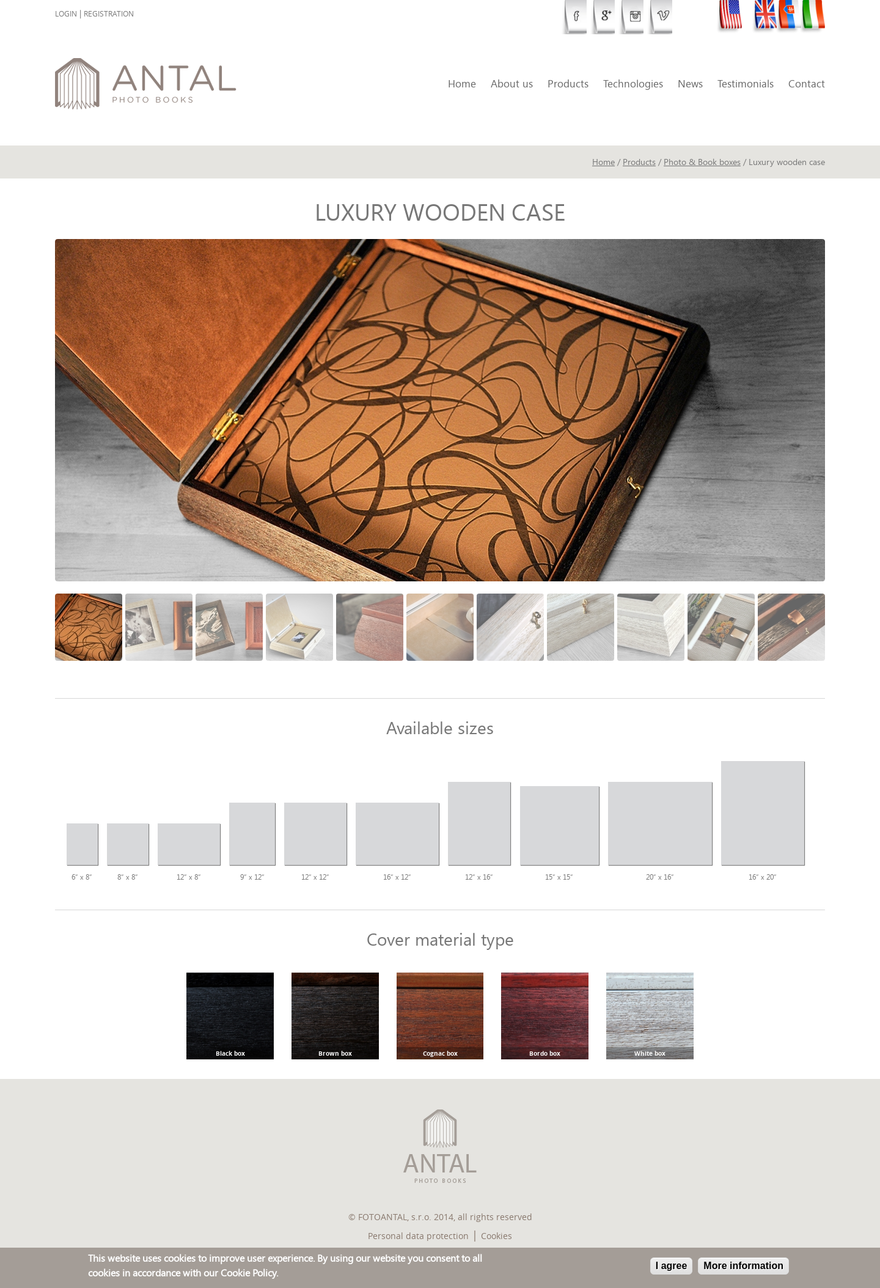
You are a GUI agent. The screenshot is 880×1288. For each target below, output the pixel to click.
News (690, 83)
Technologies (633, 83)
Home (462, 83)
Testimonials (745, 83)
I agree (672, 1265)
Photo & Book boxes (702, 161)
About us (512, 83)
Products (568, 83)
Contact (806, 83)
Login (66, 13)
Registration (109, 13)
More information (743, 1265)
